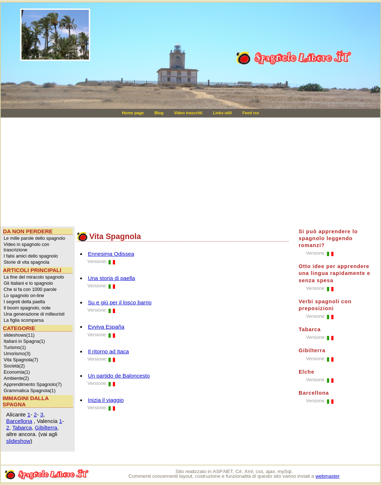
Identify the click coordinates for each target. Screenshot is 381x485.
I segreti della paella (24, 301)
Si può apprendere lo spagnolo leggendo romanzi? (328, 238)
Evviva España (106, 327)
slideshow (18, 441)
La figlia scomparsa (24, 320)
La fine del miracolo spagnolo (34, 277)
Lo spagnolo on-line (24, 295)
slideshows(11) (19, 335)
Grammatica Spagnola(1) (30, 390)
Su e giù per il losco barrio (120, 302)
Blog (159, 113)
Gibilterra (46, 427)
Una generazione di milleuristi (34, 314)
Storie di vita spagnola (26, 262)
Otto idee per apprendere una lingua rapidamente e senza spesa (334, 273)
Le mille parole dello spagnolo (34, 238)
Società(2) (14, 366)
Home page (133, 113)
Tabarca (22, 427)
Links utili (223, 113)
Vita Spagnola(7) (21, 359)
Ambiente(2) (16, 378)
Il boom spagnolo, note (27, 308)
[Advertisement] (94, 172)
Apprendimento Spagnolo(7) (33, 384)
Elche (306, 372)
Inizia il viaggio (106, 400)
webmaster (327, 476)
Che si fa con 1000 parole (30, 289)
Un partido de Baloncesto (119, 376)
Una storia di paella (111, 278)
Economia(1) (17, 372)
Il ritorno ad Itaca (108, 351)
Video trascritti (188, 113)
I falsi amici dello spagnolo (31, 256)
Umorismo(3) (17, 353)
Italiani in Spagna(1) (24, 341)
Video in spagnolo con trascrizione (26, 247)
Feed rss (250, 113)
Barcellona (19, 421)
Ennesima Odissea (111, 254)
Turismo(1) (15, 347)
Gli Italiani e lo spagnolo (28, 283)
